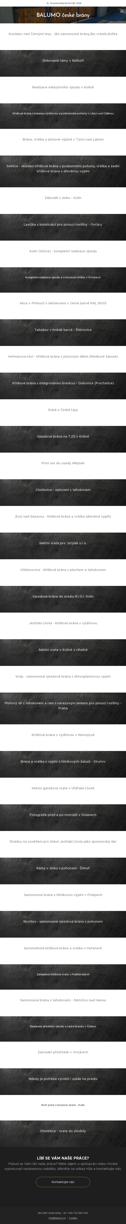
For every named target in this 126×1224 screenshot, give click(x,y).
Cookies (73, 1218)
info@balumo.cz (57, 1218)
